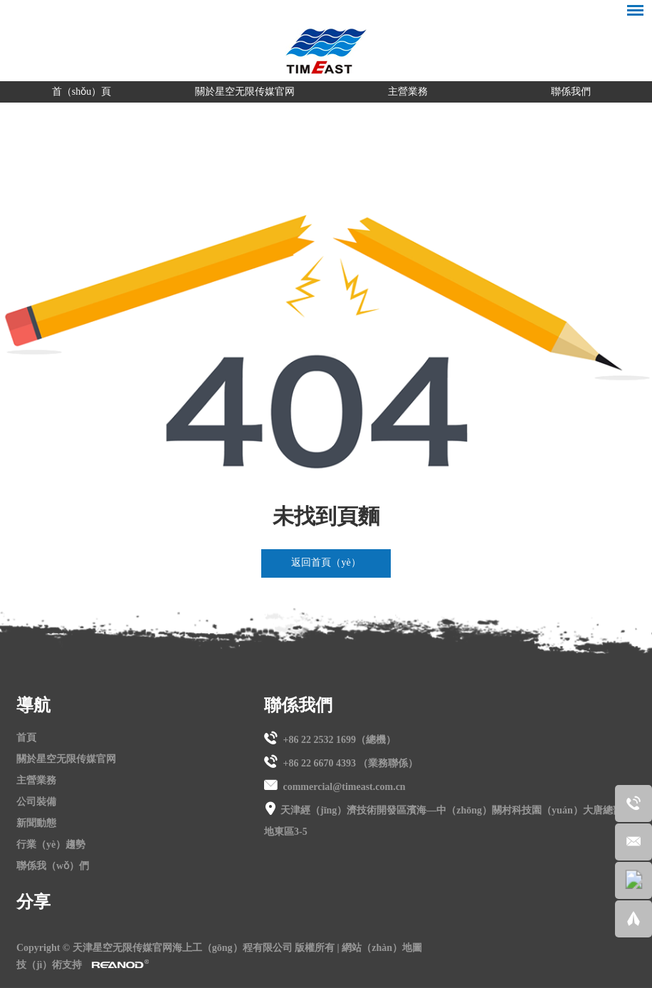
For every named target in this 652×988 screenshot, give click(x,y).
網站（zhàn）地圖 (382, 947)
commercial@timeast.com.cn (344, 786)
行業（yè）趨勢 (50, 844)
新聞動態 (36, 823)
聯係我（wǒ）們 (52, 865)
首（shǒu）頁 (81, 91)
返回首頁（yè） (325, 562)
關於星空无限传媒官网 (245, 91)
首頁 (26, 737)
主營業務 (408, 91)
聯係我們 (571, 91)
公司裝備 (36, 801)
